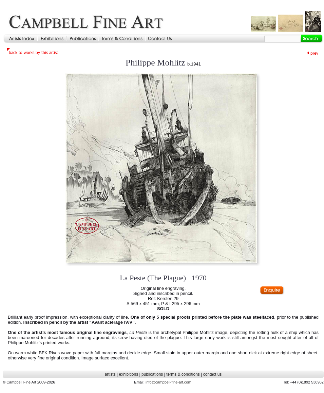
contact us (212, 374)
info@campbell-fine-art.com (168, 382)
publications (152, 374)
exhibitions (128, 374)
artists (110, 374)
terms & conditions (183, 374)
